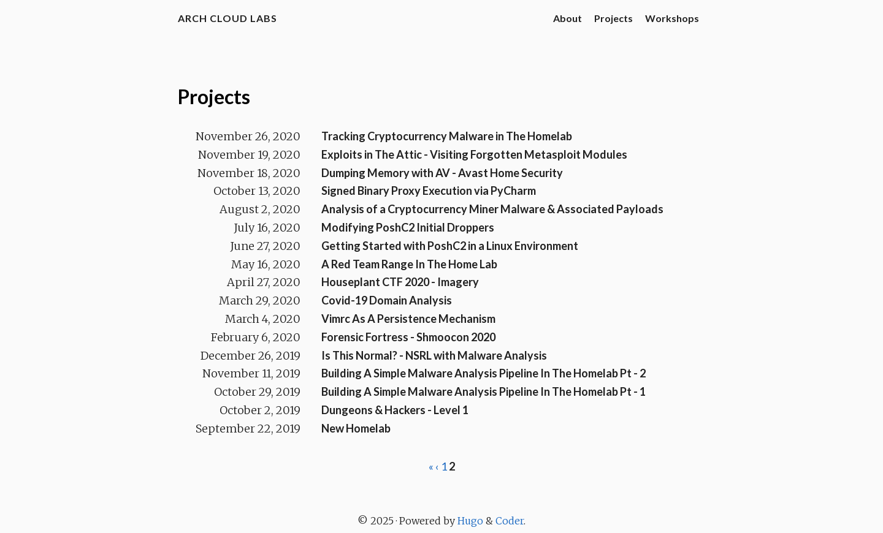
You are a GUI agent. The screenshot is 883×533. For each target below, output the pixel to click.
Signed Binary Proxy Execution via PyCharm (428, 190)
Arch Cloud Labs (227, 18)
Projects (613, 18)
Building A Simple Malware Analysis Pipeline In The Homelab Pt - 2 (483, 373)
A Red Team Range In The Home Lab (409, 264)
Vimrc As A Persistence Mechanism (408, 318)
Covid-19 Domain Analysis (386, 300)
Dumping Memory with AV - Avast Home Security (442, 173)
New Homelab (356, 428)
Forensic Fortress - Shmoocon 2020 (408, 337)
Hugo (470, 521)
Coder (509, 521)
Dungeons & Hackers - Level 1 (394, 410)
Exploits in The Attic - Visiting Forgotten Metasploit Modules (474, 154)
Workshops (672, 18)
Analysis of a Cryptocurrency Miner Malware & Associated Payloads (492, 209)
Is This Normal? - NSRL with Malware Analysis (434, 355)
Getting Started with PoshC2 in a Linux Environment (449, 245)
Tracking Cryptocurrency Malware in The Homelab (446, 136)
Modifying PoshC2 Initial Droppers (407, 227)
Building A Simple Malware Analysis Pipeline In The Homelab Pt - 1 (483, 391)
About (567, 18)
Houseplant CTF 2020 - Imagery (400, 282)
